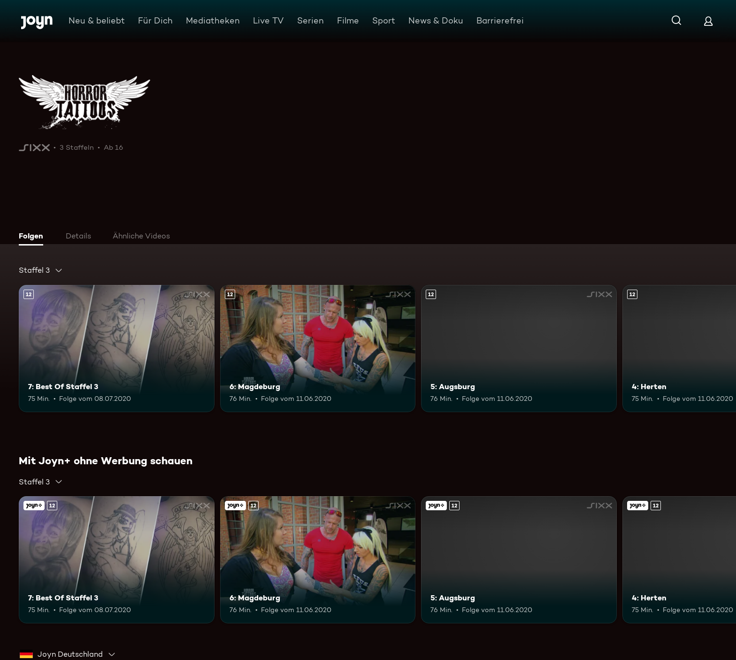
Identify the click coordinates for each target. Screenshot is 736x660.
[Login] (708, 21)
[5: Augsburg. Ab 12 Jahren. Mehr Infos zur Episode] (519, 348)
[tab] (33, 237)
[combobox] (41, 270)
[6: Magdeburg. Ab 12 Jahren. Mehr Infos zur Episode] (318, 348)
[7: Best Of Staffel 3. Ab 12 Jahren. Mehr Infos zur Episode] (117, 348)
